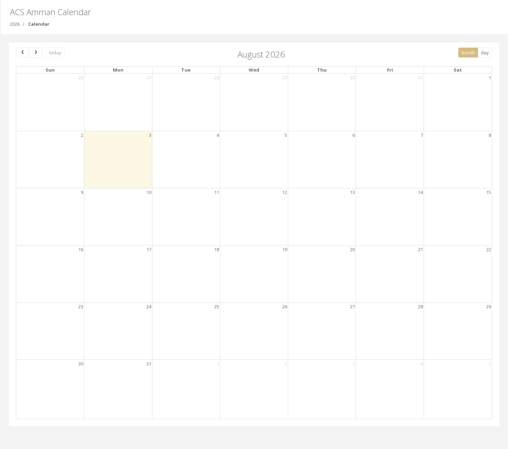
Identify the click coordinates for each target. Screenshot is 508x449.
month (468, 52)
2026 (15, 24)
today (55, 52)
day (485, 52)
